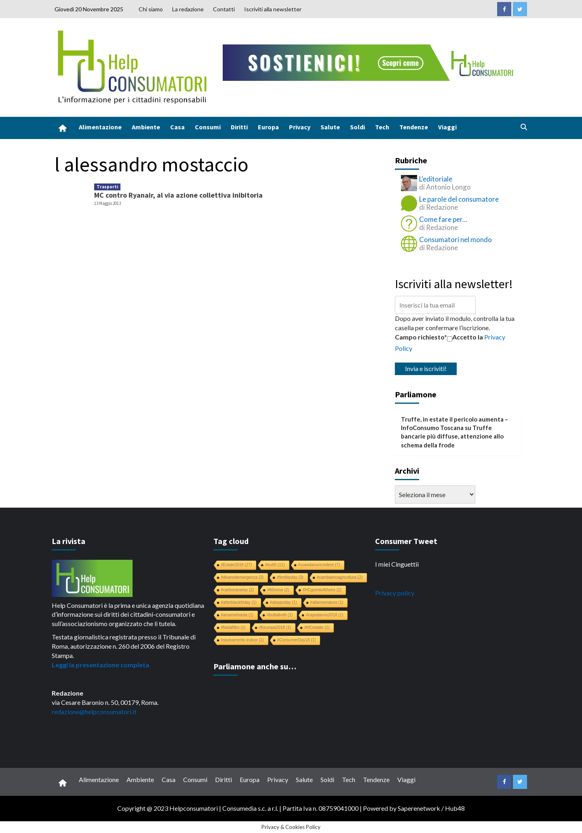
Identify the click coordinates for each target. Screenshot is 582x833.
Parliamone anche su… (254, 666)
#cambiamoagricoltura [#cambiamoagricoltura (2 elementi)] (340, 577)
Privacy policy (394, 593)
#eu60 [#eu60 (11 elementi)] (275, 565)
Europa (268, 127)
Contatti (224, 9)
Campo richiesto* (421, 337)
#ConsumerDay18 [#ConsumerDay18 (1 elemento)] (296, 640)
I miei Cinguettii (397, 564)
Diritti (239, 127)
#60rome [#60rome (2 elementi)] (278, 590)
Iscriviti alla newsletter (273, 9)
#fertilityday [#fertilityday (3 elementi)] (290, 577)
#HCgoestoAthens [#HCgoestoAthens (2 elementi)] (322, 590)
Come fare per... (443, 219)
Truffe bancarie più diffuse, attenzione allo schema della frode (452, 436)
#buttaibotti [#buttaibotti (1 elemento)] (280, 615)
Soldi (357, 127)
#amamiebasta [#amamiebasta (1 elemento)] (237, 615)
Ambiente (146, 127)
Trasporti (107, 187)
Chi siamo (151, 9)
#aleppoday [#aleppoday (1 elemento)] (283, 602)
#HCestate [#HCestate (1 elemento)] (316, 627)
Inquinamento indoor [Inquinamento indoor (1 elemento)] (242, 640)
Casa (177, 127)
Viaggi (447, 127)
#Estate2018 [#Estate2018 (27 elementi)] (236, 565)
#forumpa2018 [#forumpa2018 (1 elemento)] (275, 627)
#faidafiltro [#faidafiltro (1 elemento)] (233, 627)
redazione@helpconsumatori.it (94, 711)
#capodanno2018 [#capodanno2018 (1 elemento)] (324, 615)
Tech (382, 127)
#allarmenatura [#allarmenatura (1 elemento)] (327, 602)
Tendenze (413, 127)
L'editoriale (435, 179)
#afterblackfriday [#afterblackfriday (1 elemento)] (239, 602)
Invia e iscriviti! (426, 368)
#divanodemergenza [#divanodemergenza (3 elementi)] (242, 577)
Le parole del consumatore (459, 199)
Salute (330, 127)
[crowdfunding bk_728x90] (370, 61)
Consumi (208, 127)
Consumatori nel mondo (455, 239)
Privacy (299, 127)
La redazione (188, 9)
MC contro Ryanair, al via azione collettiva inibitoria (178, 195)
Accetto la (465, 337)
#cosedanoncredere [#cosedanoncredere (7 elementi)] (319, 565)
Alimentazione (100, 127)
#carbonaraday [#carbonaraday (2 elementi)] (237, 590)
